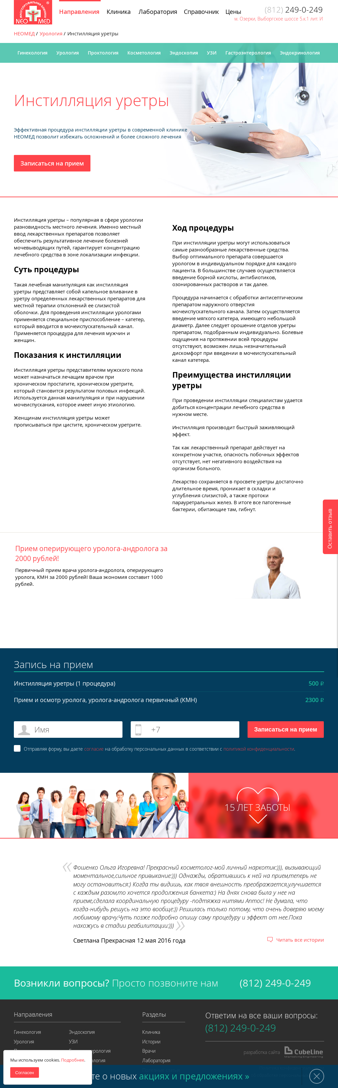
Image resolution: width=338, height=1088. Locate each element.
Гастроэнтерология (248, 53)
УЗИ (212, 53)
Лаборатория (156, 1060)
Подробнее (72, 1060)
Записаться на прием (52, 163)
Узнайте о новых (157, 1076)
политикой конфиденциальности (258, 749)
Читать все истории (300, 939)
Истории (151, 1041)
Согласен (24, 1072)
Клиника (151, 1032)
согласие (94, 749)
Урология (67, 53)
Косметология (144, 53)
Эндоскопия (184, 53)
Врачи (148, 1051)
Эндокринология (300, 53)
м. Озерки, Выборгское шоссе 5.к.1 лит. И (278, 19)
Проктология (103, 53)
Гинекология (32, 53)
